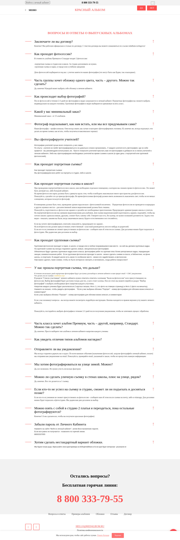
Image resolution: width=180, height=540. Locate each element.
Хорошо (117, 535)
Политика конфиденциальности (90, 530)
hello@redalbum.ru (90, 526)
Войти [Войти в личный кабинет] (37, 2)
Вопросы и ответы (57, 514)
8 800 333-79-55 (90, 498)
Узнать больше (103, 535)
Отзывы (114, 514)
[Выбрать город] (153, 3)
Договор (128, 514)
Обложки (100, 514)
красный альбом (90, 10)
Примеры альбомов (81, 514)
